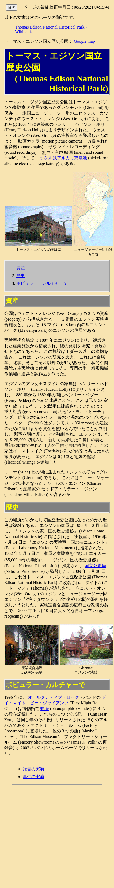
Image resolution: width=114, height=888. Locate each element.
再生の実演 (33, 776)
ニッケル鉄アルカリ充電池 (61, 158)
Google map (84, 41)
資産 (20, 268)
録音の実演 (33, 769)
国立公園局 (95, 565)
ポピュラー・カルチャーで (42, 283)
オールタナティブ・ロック (53, 697)
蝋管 (44, 708)
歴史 (20, 275)
